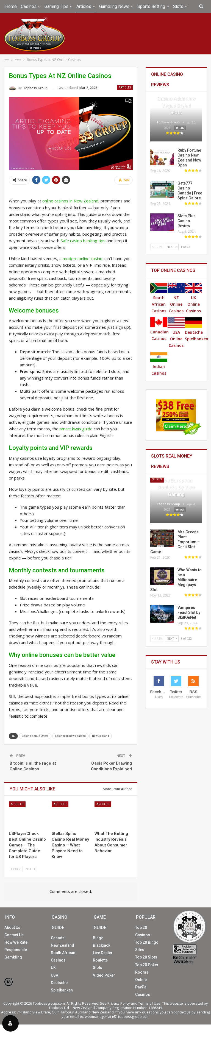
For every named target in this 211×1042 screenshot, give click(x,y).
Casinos (29, 6)
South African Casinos (158, 298)
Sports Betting (151, 6)
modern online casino (82, 258)
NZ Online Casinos (176, 298)
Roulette (100, 960)
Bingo (98, 937)
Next (30, 869)
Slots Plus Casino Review (186, 220)
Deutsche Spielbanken (196, 329)
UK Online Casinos (193, 298)
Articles (83, 6)
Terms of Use (149, 1002)
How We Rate (15, 942)
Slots (178, 6)
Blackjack (101, 945)
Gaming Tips (56, 6)
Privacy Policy (118, 1002)
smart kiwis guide (76, 428)
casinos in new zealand (70, 735)
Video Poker (104, 975)
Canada (58, 937)
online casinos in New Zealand (70, 200)
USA (54, 975)
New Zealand (100, 735)
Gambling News (114, 6)
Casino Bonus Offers (35, 735)
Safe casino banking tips (82, 240)
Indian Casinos (158, 363)
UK (53, 967)
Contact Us (14, 934)
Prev (16, 869)
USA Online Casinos (176, 332)
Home (11, 6)
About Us (12, 927)
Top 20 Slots (146, 957)
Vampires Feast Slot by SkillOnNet (188, 612)
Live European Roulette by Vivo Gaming (176, 487)
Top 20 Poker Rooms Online (147, 971)
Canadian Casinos (159, 329)
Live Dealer (103, 952)
